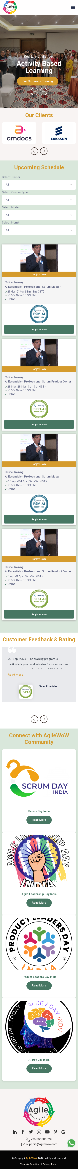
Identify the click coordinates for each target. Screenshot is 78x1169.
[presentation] (34, 91)
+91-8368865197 (39, 1139)
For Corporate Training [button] (38, 81)
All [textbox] (7, 184)
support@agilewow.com (39, 1144)
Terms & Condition (30, 1164)
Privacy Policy (50, 1164)
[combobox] (39, 185)
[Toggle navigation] (73, 7)
